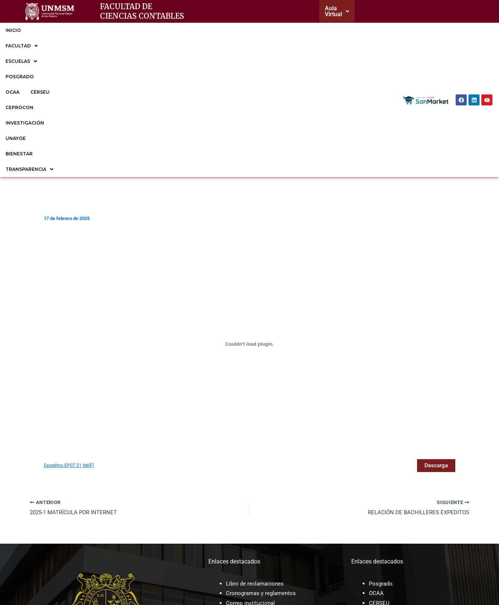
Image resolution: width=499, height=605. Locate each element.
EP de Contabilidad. (394, 499)
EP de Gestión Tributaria (400, 509)
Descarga (435, 342)
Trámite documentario (254, 490)
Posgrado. (382, 460)
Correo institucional (251, 480)
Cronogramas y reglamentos (262, 470)
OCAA (164, 30)
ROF (231, 526)
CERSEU (191, 30)
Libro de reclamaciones (256, 460)
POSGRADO (132, 30)
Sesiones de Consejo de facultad (268, 535)
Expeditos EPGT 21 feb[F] (70, 342)
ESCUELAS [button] (91, 30)
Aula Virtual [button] (342, 11)
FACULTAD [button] (48, 30)
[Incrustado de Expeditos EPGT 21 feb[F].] (249, 221)
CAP (231, 516)
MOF (232, 506)
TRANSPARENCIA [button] (29, 45)
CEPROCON (226, 30)
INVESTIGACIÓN (270, 30)
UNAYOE (311, 30)
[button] (342, 11)
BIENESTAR (345, 30)
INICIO (13, 30)
